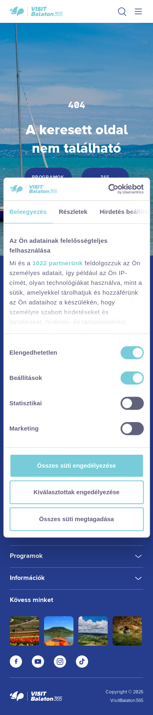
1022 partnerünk (58, 263)
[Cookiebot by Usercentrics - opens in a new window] (109, 189)
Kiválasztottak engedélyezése (76, 492)
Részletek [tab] (73, 211)
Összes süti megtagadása (76, 518)
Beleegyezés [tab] (28, 211)
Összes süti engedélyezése (76, 465)
